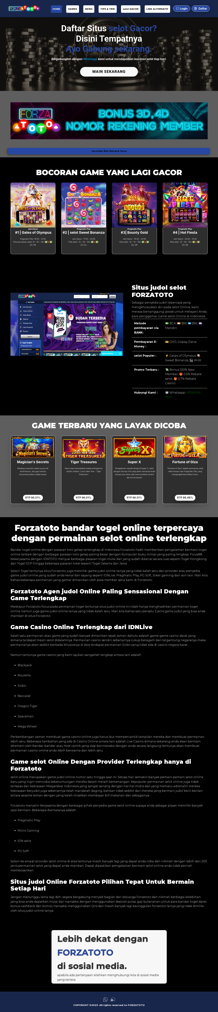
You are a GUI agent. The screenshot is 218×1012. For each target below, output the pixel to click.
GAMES (72, 8)
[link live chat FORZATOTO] (113, 1000)
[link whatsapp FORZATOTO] (105, 1000)
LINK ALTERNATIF (157, 8)
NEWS (89, 8)
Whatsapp (90, 59)
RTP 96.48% (185, 497)
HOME (56, 8)
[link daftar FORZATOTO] (24, 8)
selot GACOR (131, 8)
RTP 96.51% (33, 497)
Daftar (200, 8)
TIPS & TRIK (107, 8)
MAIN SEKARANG (109, 71)
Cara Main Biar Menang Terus (109, 150)
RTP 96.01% (83, 497)
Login (182, 8)
